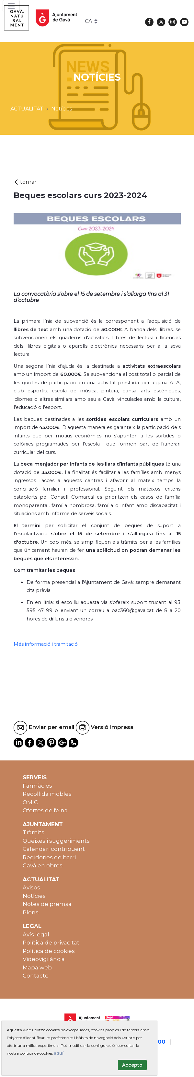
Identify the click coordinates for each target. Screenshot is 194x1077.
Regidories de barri (49, 857)
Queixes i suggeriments (56, 841)
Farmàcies (37, 785)
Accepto (132, 1065)
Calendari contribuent (54, 849)
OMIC (30, 802)
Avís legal (36, 934)
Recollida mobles (47, 794)
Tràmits (33, 832)
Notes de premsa (47, 904)
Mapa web (37, 967)
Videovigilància (44, 959)
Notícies (34, 896)
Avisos (31, 887)
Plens (31, 912)
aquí (58, 1053)
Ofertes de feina (45, 810)
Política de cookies (49, 951)
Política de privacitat (51, 942)
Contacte (36, 975)
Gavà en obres (43, 865)
